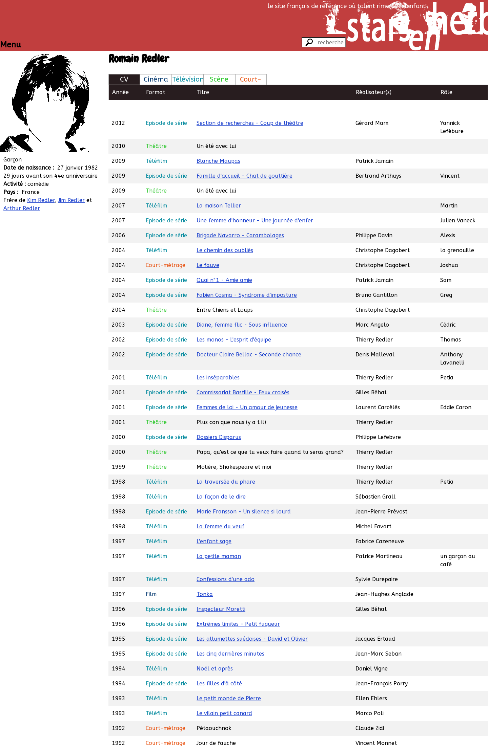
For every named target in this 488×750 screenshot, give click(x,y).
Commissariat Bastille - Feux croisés (243, 377)
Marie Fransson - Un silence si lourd (244, 496)
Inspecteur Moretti (221, 593)
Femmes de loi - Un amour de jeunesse (247, 392)
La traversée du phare (226, 466)
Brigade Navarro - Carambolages (240, 220)
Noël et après (215, 653)
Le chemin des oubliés (225, 234)
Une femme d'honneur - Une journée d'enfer (255, 205)
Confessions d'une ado (226, 563)
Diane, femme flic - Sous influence (242, 309)
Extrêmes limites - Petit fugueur (238, 608)
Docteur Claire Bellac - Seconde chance (249, 339)
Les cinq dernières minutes (230, 638)
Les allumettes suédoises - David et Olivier (252, 623)
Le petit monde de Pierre (229, 683)
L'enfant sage (214, 526)
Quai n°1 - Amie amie (224, 264)
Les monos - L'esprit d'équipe (234, 324)
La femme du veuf (220, 511)
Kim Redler (41, 200)
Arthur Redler (21, 208)
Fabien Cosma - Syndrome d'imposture (247, 279)
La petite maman (219, 540)
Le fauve (208, 249)
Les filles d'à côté (219, 668)
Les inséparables (218, 362)
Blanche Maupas (218, 145)
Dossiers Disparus (219, 421)
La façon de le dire (221, 481)
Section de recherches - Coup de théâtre (250, 107)
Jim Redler (71, 200)
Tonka (205, 578)
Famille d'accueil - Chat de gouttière (244, 160)
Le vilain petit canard (224, 697)
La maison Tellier (219, 190)
